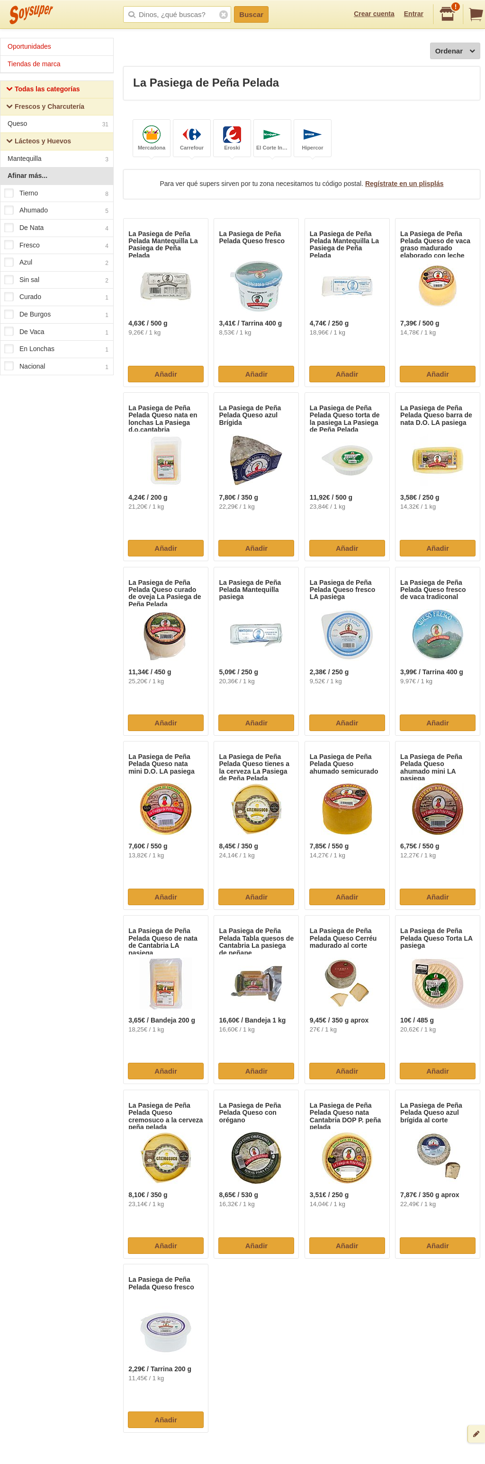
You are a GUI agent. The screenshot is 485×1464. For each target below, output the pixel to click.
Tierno (56, 193)
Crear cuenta (374, 14)
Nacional (56, 367)
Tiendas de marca (34, 64)
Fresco (56, 245)
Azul (56, 262)
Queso (58, 125)
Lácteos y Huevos (38, 142)
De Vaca (56, 332)
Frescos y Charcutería (45, 108)
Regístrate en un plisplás (404, 183)
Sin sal (56, 280)
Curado (56, 297)
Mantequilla (58, 160)
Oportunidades (29, 46)
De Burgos (56, 314)
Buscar (251, 14)
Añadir (165, 374)
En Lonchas (56, 349)
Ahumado (56, 211)
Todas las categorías (43, 90)
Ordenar (455, 51)
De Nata (56, 228)
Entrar (413, 14)
